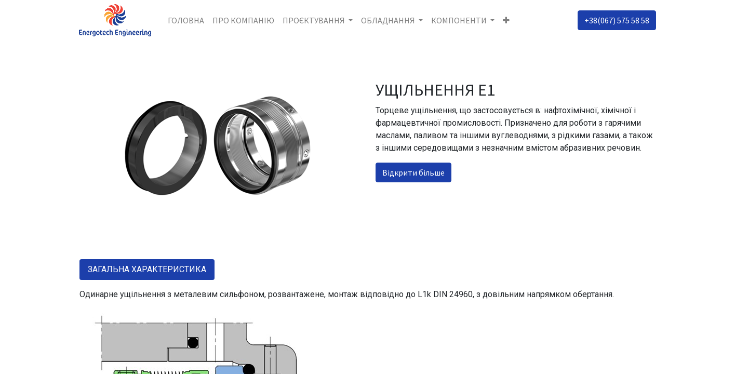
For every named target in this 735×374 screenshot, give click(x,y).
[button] (506, 20)
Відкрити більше (413, 172)
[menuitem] (186, 20)
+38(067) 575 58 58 (616, 20)
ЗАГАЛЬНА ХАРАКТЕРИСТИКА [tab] (147, 269)
